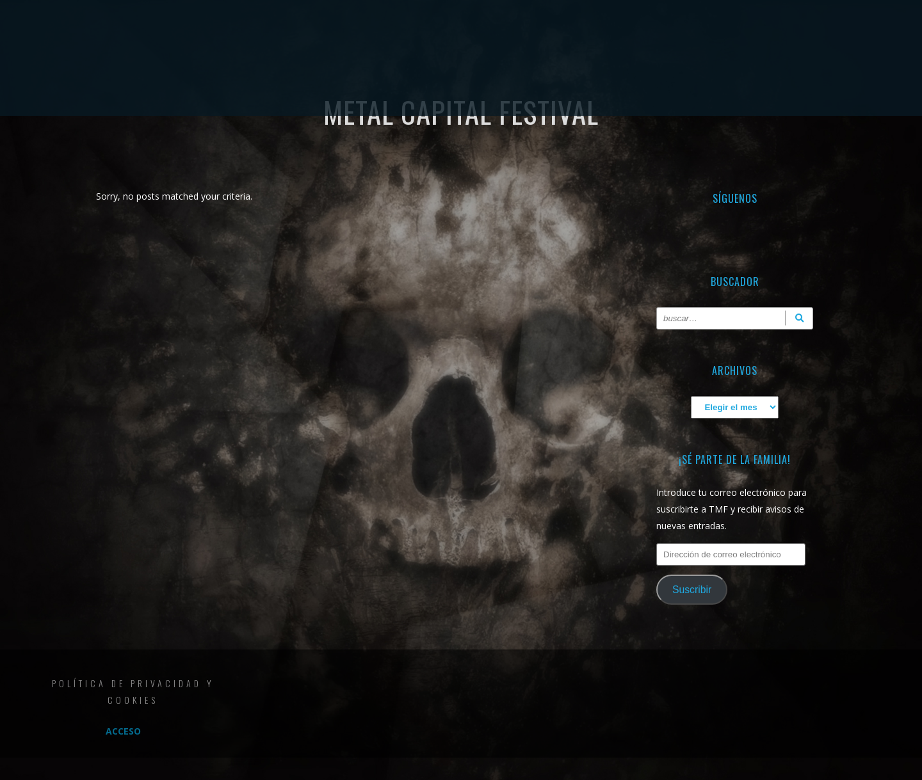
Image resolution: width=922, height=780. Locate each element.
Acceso (123, 731)
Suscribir (691, 589)
